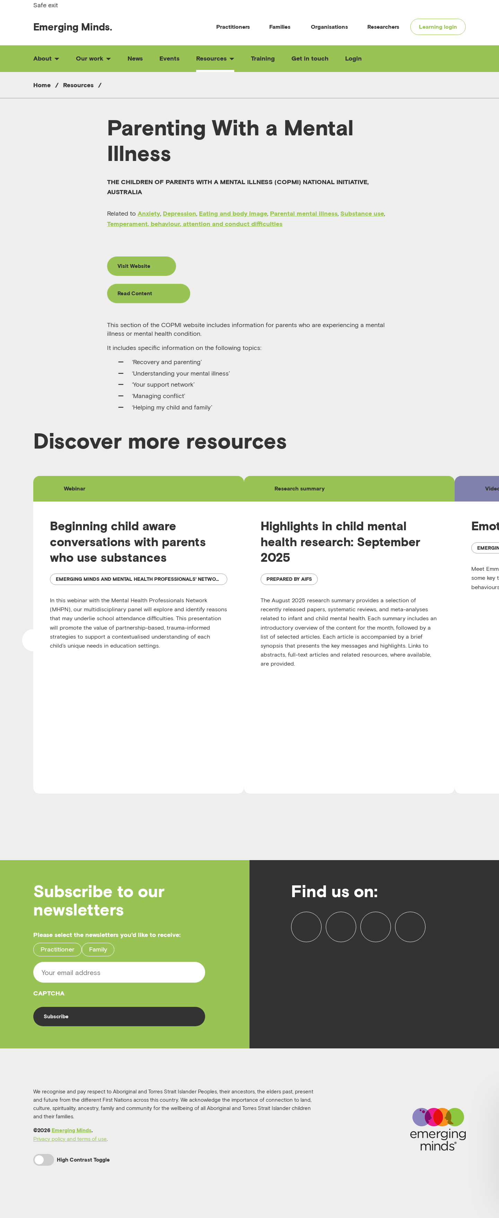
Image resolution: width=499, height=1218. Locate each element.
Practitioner (58, 956)
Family (98, 956)
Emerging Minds (71, 1138)
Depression (179, 213)
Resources (215, 58)
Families (279, 27)
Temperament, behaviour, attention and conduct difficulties (194, 223)
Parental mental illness (304, 213)
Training (263, 58)
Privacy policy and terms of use (70, 1147)
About (46, 58)
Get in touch (310, 58)
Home (42, 85)
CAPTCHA (48, 999)
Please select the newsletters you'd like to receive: (107, 941)
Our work (93, 58)
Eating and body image (233, 213)
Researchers (383, 27)
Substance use (362, 213)
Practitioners (233, 27)
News (135, 58)
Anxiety (149, 213)
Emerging (72, 27)
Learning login (438, 27)
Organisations (329, 27)
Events (169, 58)
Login (353, 58)
